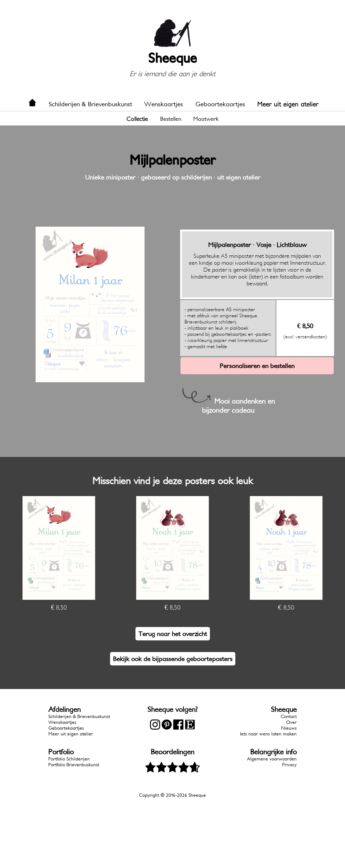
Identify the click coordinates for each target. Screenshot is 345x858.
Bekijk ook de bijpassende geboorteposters (172, 659)
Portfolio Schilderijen (69, 759)
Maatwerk (206, 118)
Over (291, 722)
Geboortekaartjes (220, 104)
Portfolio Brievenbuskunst (73, 764)
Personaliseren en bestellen (257, 366)
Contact (289, 716)
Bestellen (170, 118)
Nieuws (289, 728)
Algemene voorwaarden (272, 759)
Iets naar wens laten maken (268, 734)
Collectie (137, 118)
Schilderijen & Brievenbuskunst (90, 104)
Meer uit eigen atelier (287, 104)
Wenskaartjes (163, 104)
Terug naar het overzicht (172, 634)
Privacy (289, 764)
